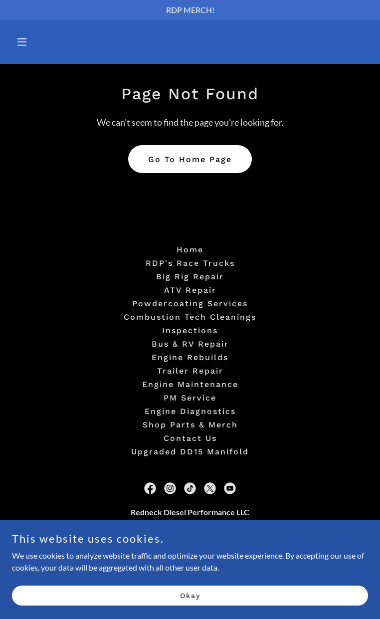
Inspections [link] (190, 330)
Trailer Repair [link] (190, 371)
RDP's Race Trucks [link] (190, 263)
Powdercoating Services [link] (190, 303)
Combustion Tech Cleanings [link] (190, 317)
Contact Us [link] (190, 438)
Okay (190, 602)
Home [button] (190, 249)
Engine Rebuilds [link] (190, 357)
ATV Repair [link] (190, 290)
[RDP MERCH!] (190, 10)
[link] (150, 488)
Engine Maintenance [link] (190, 384)
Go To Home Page (190, 159)
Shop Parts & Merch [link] (190, 424)
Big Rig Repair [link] (190, 276)
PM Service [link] (190, 398)
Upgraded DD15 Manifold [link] (190, 451)
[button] (53, 42)
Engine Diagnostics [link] (190, 411)
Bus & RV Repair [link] (190, 344)
